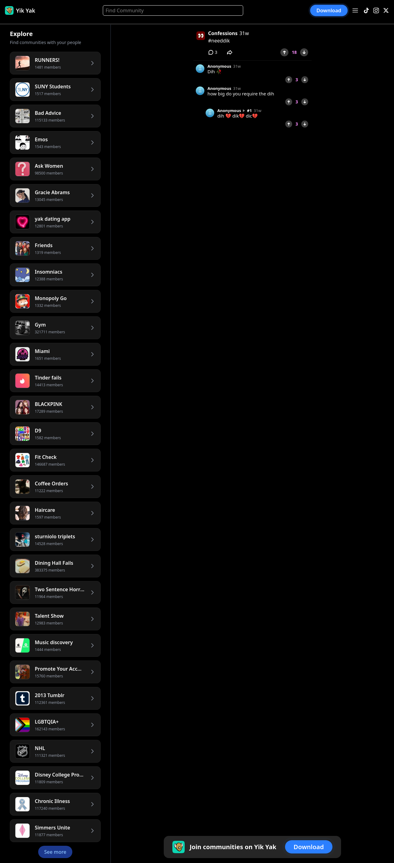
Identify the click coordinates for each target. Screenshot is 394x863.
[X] (386, 11)
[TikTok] (366, 11)
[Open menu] (355, 10)
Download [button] (329, 10)
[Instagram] (376, 11)
